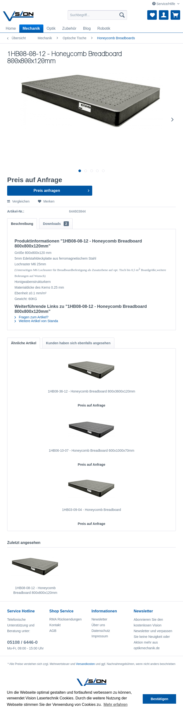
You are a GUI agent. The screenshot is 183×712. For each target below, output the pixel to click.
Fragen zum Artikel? (31, 317)
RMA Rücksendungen (65, 619)
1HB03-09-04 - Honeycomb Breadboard (91, 510)
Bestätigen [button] (159, 699)
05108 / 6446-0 (22, 642)
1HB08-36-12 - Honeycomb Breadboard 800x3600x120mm (91, 391)
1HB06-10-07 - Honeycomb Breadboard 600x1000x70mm (91, 450)
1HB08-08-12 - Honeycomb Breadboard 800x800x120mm (35, 590)
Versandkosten (85, 664)
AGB (52, 631)
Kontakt (55, 625)
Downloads (56, 223)
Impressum (100, 636)
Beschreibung (22, 224)
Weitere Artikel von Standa (36, 321)
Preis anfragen (61, 190)
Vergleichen (18, 201)
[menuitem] (97, 15)
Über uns (98, 625)
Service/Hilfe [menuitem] (164, 4)
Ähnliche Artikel (23, 343)
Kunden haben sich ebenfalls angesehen (78, 343)
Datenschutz (101, 631)
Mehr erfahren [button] (116, 704)
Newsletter (99, 619)
